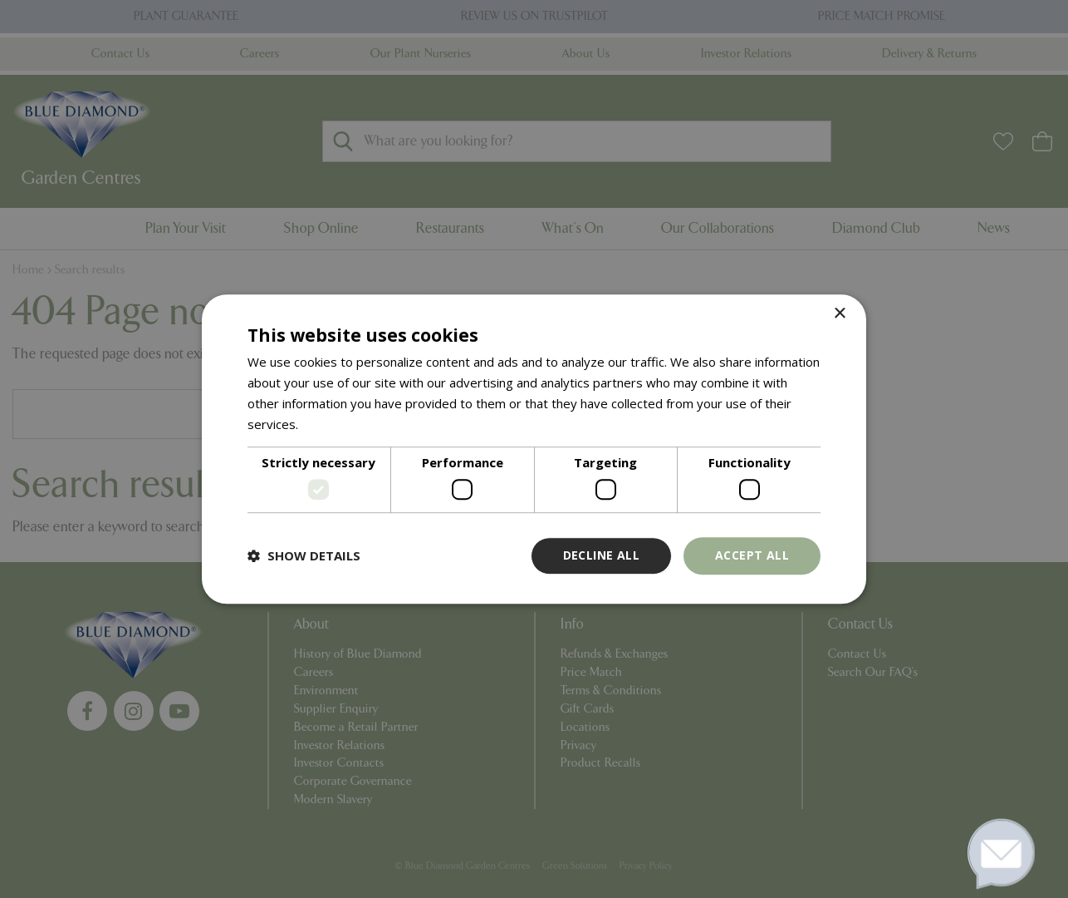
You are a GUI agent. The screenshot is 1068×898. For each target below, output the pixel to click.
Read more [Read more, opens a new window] (333, 424)
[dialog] (534, 449)
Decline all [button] (601, 555)
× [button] (839, 314)
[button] (303, 555)
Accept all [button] (752, 555)
